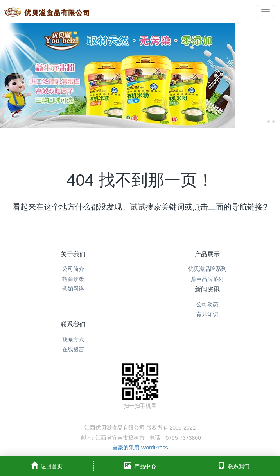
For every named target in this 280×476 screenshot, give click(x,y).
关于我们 (73, 254)
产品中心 (140, 465)
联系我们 (73, 324)
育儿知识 (207, 314)
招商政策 (73, 279)
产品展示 (207, 254)
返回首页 (47, 465)
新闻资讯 (207, 289)
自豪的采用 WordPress (140, 447)
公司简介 (73, 269)
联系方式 (73, 339)
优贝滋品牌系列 (207, 269)
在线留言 (73, 349)
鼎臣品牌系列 (207, 279)
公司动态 (207, 304)
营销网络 (73, 289)
